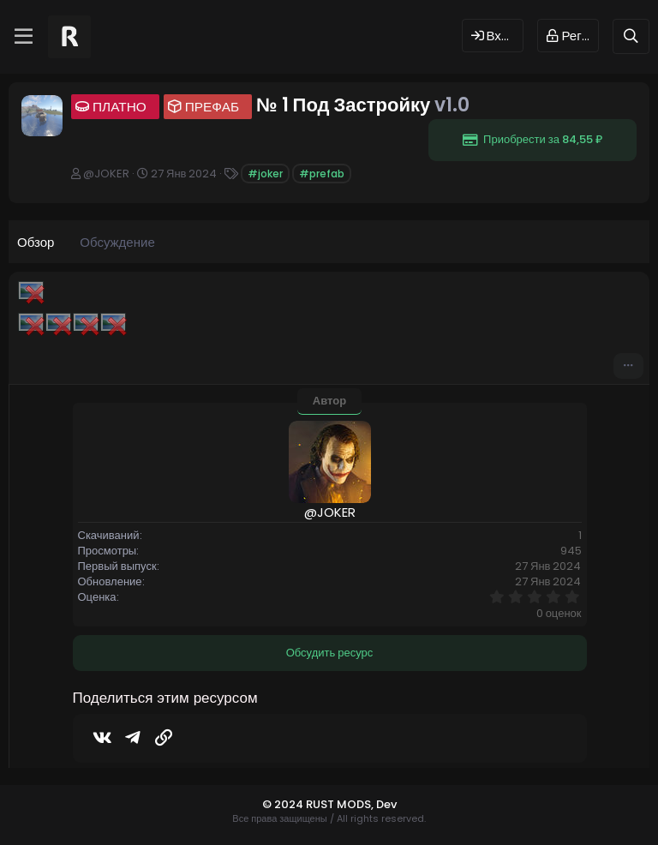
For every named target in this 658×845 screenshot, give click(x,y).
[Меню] (23, 37)
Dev (386, 804)
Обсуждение (117, 242)
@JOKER (106, 173)
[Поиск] (631, 36)
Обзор (35, 242)
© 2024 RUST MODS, (319, 804)
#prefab (321, 173)
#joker (265, 173)
